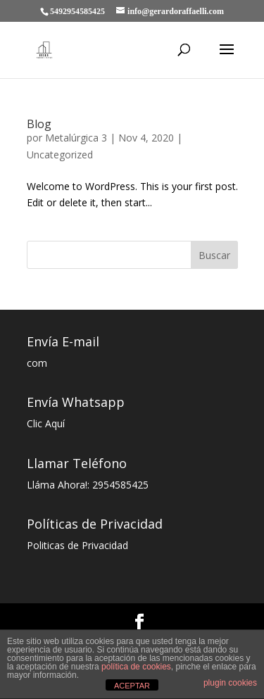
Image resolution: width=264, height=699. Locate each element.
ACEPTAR (132, 685)
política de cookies (136, 667)
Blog (39, 124)
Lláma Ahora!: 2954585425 (88, 484)
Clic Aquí (46, 423)
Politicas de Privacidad (77, 545)
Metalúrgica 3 (76, 137)
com (37, 363)
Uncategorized (60, 154)
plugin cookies (230, 683)
